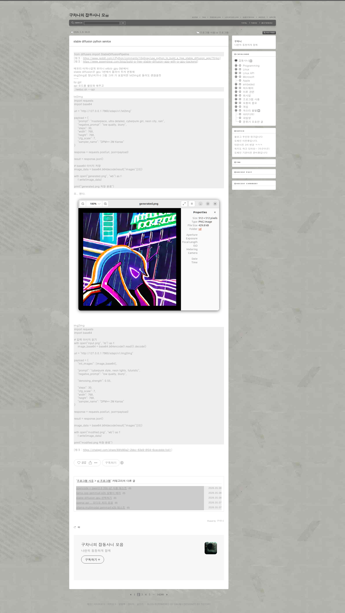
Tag (204, 17)
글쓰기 (140, 604)
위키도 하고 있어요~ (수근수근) (252, 148)
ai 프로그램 (104, 481)
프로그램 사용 (85, 481)
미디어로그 (99, 604)
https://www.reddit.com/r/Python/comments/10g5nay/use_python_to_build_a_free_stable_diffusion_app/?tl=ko (151, 58)
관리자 (131, 604)
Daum (177, 604)
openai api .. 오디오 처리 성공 (94, 502)
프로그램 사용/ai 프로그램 (214, 32)
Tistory (206, 604)
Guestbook (248, 17)
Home (196, 17)
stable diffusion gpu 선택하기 (94, 497)
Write (271, 17)
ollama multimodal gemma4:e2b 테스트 (100, 507)
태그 (89, 604)
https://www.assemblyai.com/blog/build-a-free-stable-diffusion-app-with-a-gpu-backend (140, 61)
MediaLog (215, 17)
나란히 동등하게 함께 (96, 550)
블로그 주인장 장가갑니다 (248, 136)
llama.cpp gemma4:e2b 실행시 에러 (98, 493)
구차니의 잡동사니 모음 (89, 15)
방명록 (122, 604)
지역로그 (111, 604)
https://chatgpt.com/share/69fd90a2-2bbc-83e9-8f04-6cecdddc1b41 (127, 449)
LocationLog (231, 17)
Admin (261, 17)
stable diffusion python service (92, 41)
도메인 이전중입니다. (246, 140)
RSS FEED (272, 32)
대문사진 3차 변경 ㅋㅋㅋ (248, 144)
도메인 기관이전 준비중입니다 (250, 152)
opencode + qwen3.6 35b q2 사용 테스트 (101, 488)
